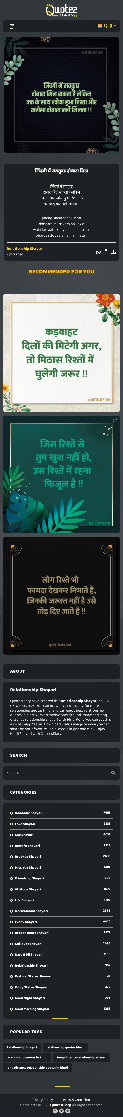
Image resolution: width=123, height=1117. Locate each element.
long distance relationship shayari (82, 1057)
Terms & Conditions (76, 1100)
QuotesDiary (60, 1105)
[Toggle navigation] (12, 26)
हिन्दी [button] (105, 26)
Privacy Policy (42, 1100)
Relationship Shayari (25, 249)
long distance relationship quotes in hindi (37, 1067)
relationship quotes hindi (65, 1047)
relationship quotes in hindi (27, 1057)
